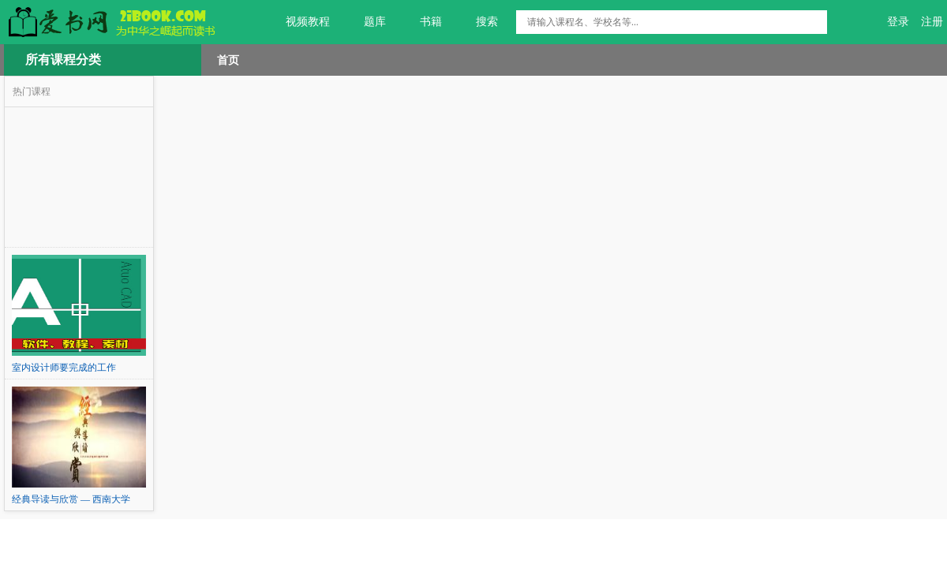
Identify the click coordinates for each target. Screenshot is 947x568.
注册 (932, 22)
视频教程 (299, 22)
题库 (366, 22)
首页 (228, 60)
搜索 (478, 22)
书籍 (422, 22)
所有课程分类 (63, 59)
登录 (898, 22)
